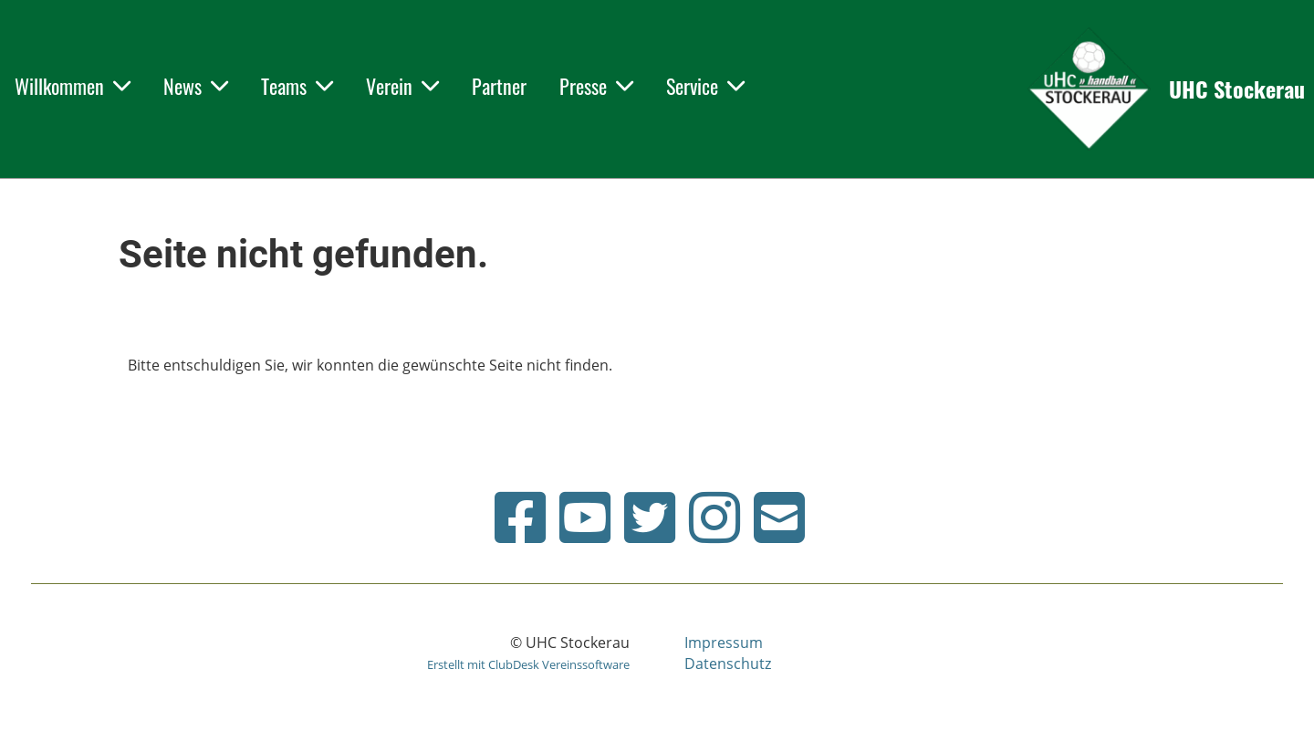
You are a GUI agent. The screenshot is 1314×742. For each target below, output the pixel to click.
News (195, 85)
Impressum (723, 642)
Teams (297, 85)
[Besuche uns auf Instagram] (714, 517)
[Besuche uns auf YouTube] (584, 517)
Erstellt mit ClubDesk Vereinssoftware (528, 664)
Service (705, 85)
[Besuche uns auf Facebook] (520, 517)
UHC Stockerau (1237, 89)
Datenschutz (727, 663)
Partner (499, 85)
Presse (596, 85)
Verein (402, 85)
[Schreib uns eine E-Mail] (779, 517)
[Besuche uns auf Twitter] (649, 517)
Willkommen (72, 85)
